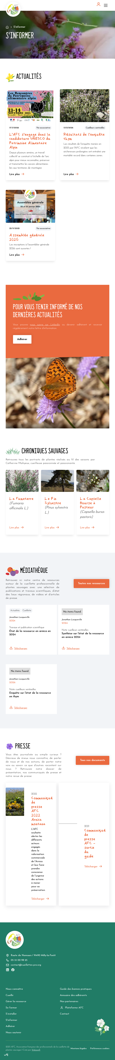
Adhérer (22, 339)
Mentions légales (79, 1048)
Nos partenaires (69, 1001)
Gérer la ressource (16, 1001)
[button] (106, 5)
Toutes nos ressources (91, 583)
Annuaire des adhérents (73, 995)
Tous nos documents (92, 760)
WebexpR (36, 1050)
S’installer (11, 1014)
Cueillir (9, 995)
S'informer (11, 1020)
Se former (11, 1007)
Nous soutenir (13, 1032)
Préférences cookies (99, 1048)
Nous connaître (14, 989)
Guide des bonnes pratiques (75, 989)
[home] (13, 9)
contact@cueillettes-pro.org (26, 965)
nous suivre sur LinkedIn (45, 324)
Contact (64, 1014)
